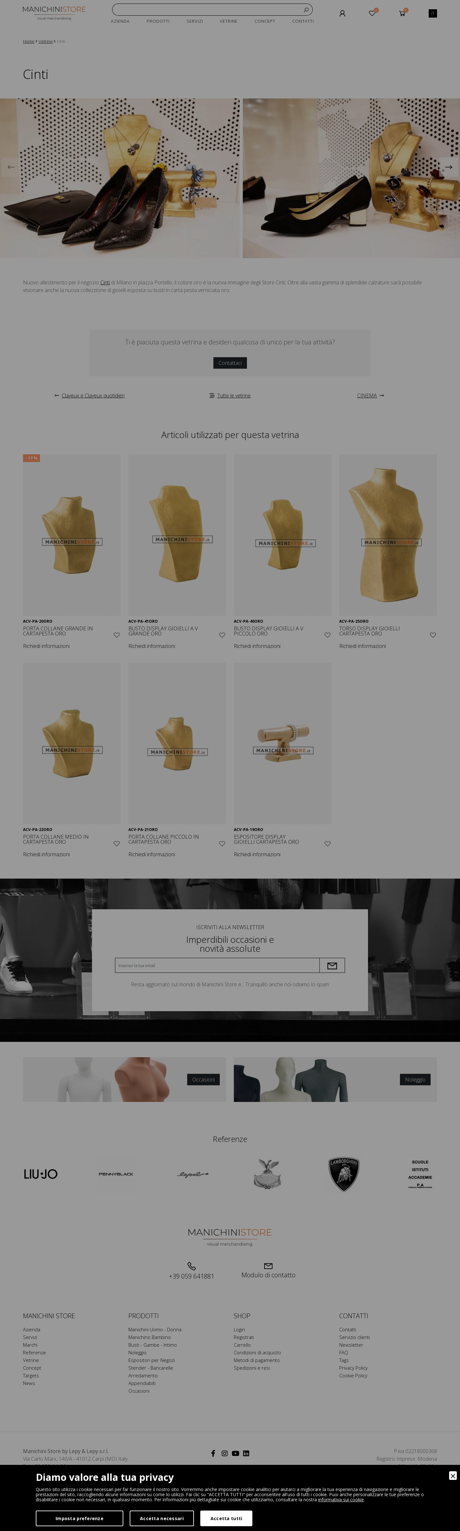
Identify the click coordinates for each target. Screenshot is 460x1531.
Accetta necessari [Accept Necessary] (162, 1518)
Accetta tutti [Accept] (226, 1518)
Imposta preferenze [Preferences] (79, 1518)
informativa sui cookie (341, 1499)
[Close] (453, 1475)
